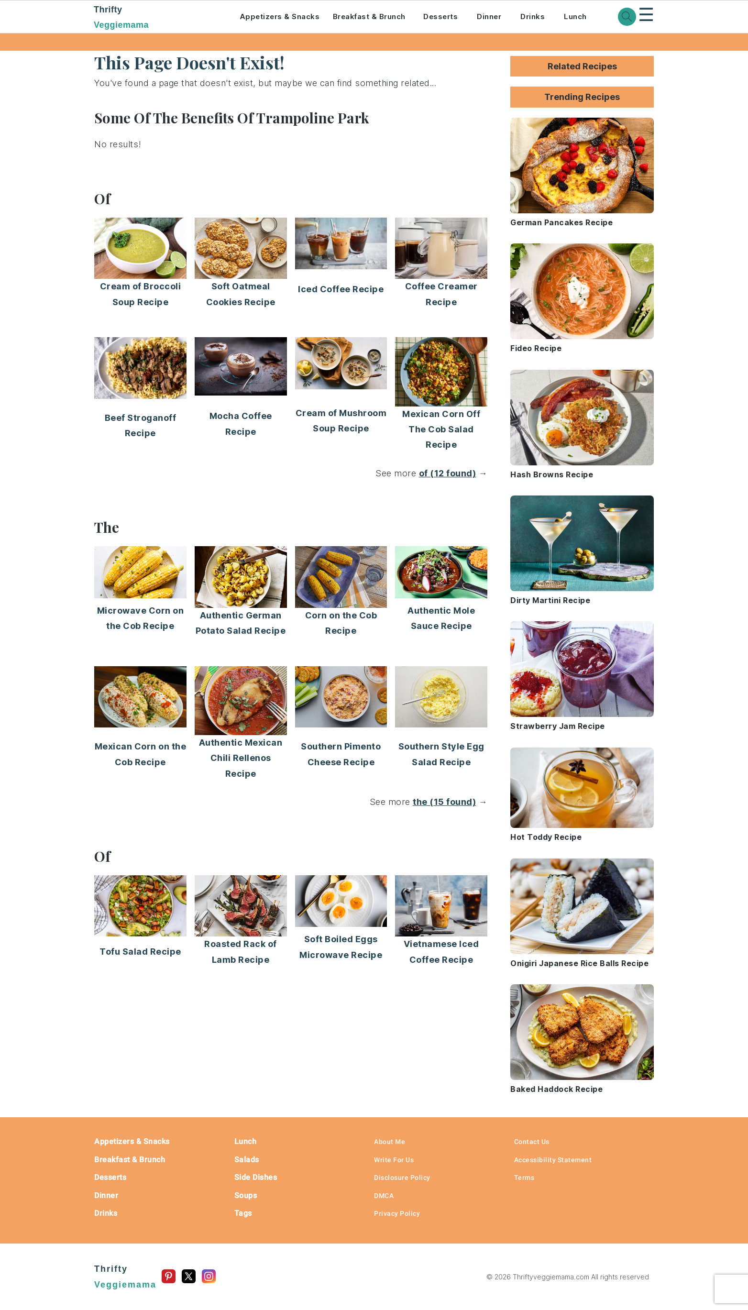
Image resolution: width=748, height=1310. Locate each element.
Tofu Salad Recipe (140, 952)
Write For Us (394, 1160)
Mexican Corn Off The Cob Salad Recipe (441, 429)
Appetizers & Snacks (280, 16)
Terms (524, 1177)
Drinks (532, 16)
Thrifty (153, 18)
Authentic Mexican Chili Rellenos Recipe (241, 758)
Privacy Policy (397, 1213)
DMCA (384, 1196)
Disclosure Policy (402, 1177)
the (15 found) (444, 802)
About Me (389, 1141)
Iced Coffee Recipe (341, 289)
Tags (243, 1213)
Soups (245, 1195)
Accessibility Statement (553, 1160)
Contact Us (532, 1141)
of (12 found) (447, 473)
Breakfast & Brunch (369, 16)
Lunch (575, 16)
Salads (246, 1159)
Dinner (489, 16)
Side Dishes (255, 1177)
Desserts (440, 16)
